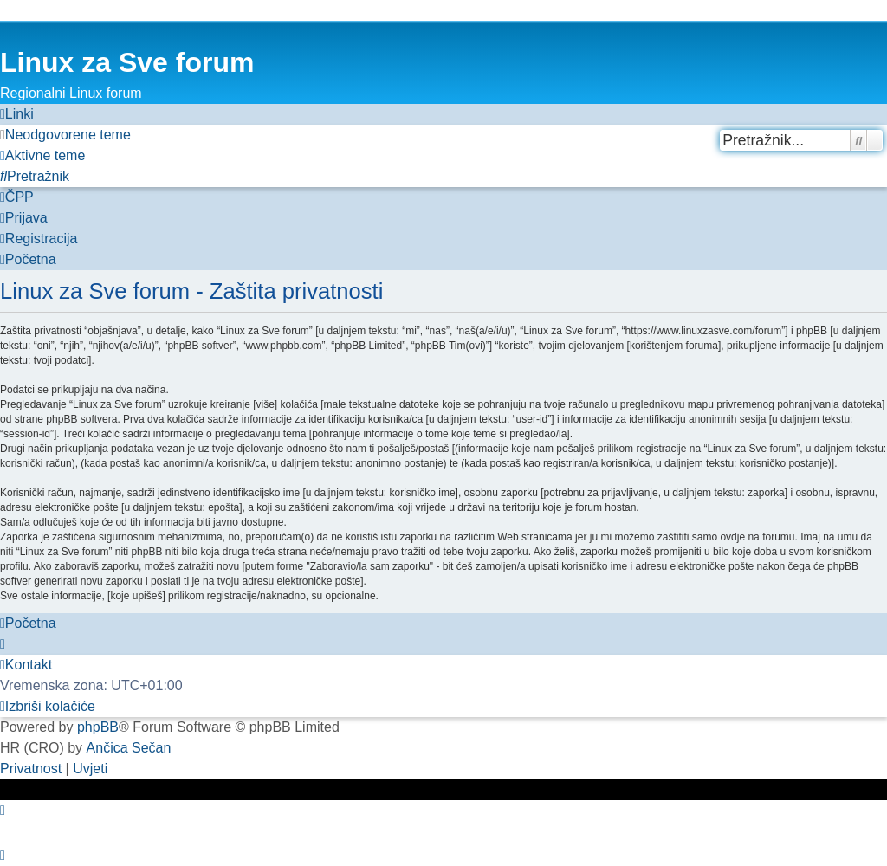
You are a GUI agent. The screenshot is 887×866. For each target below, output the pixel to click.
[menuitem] (65, 135)
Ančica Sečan (129, 747)
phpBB (98, 727)
